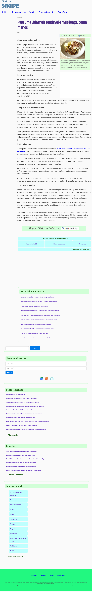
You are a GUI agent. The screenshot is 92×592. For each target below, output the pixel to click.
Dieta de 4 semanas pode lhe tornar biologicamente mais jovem (36, 324)
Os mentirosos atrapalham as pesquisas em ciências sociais (20, 418)
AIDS (12, 514)
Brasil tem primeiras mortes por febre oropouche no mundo (20, 455)
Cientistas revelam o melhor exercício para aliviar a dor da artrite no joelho (39, 320)
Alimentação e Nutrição (31, 244)
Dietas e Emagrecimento (59, 244)
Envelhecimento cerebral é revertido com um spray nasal (34, 306)
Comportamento (46, 12)
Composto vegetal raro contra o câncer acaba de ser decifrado (35, 338)
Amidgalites (14, 551)
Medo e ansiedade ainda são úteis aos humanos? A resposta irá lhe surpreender (25, 406)
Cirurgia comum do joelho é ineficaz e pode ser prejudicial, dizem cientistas (24, 414)
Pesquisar (35, 348)
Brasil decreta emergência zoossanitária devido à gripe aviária (21, 466)
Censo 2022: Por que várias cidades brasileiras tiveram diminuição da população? (25, 459)
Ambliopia (13, 546)
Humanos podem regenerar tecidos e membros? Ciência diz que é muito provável (40, 311)
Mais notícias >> (14, 435)
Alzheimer (13, 533)
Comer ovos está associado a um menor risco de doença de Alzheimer (37, 297)
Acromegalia (14, 500)
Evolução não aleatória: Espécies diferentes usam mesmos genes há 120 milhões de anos (27, 421)
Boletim (43, 575)
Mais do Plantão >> (15, 474)
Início (4, 12)
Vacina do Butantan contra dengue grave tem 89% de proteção (21, 451)
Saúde (32, 12)
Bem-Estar (63, 12)
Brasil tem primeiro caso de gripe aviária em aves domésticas (21, 463)
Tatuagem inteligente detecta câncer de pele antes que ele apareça (22, 402)
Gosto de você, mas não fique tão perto (15, 394)
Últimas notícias (18, 12)
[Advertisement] (8, 47)
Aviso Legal (34, 575)
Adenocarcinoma (15, 504)
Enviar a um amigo (69, 36)
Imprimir (82, 36)
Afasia (12, 509)
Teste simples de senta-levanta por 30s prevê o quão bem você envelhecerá (39, 302)
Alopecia (13, 529)
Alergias (12, 524)
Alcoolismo (13, 519)
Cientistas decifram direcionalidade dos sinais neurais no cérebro (21, 410)
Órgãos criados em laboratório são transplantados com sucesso (21, 398)
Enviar (9, 372)
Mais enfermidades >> (17, 556)
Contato (51, 575)
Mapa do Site (61, 575)
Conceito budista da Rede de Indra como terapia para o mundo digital (37, 329)
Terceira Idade (82, 244)
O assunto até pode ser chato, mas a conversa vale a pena (34, 333)
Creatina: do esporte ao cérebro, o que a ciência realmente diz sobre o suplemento (40, 315)
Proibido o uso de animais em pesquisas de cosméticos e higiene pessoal (23, 470)
